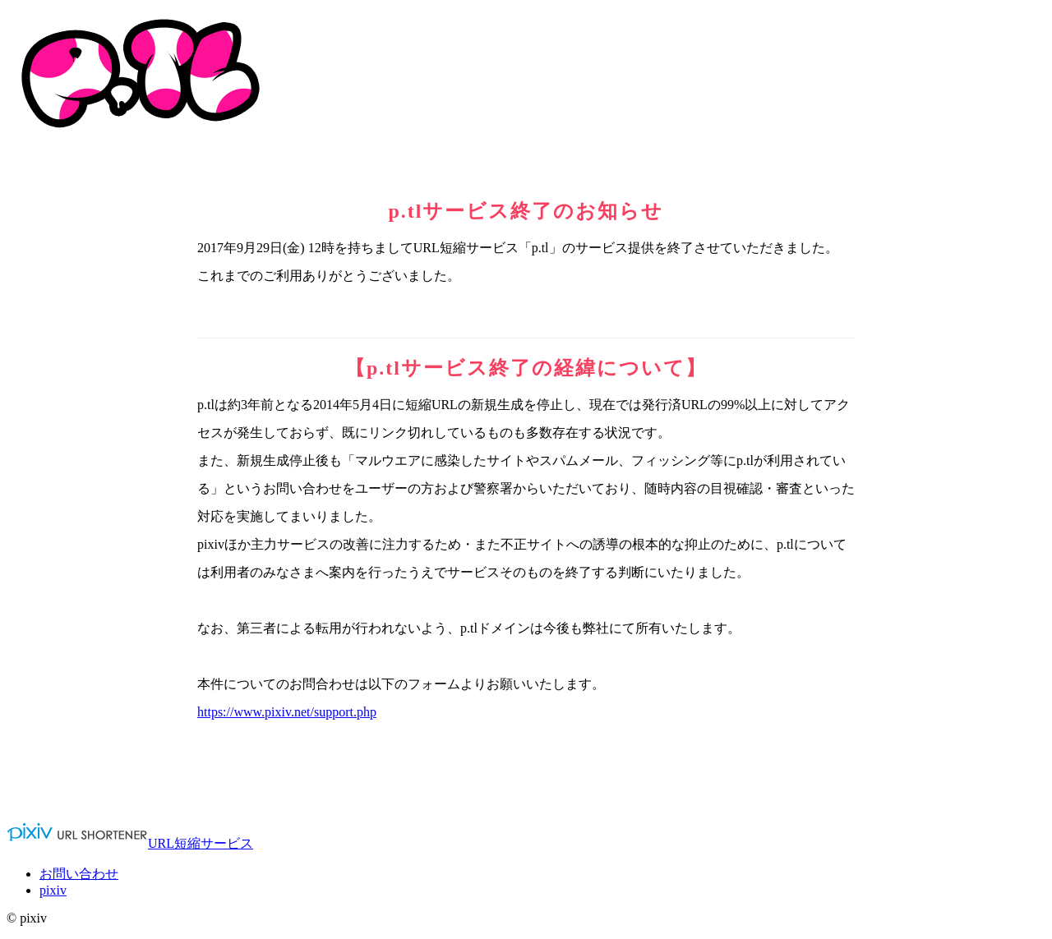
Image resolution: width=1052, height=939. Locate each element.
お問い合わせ (78, 874)
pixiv (53, 890)
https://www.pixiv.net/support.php (286, 712)
